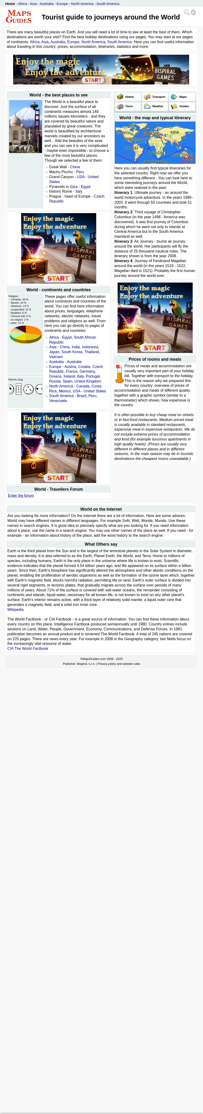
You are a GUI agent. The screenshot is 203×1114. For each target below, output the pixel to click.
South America (107, 4)
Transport (158, 97)
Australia (46, 4)
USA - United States (89, 391)
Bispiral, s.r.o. (86, 664)
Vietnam (56, 357)
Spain (67, 381)
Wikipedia (16, 610)
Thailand (91, 352)
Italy (79, 191)
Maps (183, 97)
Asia (33, 4)
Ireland (69, 376)
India (76, 347)
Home (10, 4)
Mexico (65, 391)
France (72, 371)
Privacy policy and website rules (119, 664)
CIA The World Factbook (28, 649)
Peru (80, 172)
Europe (62, 4)
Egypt (86, 187)
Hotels (129, 97)
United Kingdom (87, 381)
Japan (54, 352)
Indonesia (90, 347)
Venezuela (58, 401)
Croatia (84, 367)
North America (82, 4)
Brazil (81, 396)
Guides (184, 106)
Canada (82, 386)
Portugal (93, 376)
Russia (55, 381)
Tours (129, 106)
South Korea (71, 352)
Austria (70, 367)
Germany (87, 371)
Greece (55, 376)
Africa (22, 4)
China (75, 167)
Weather (157, 106)
